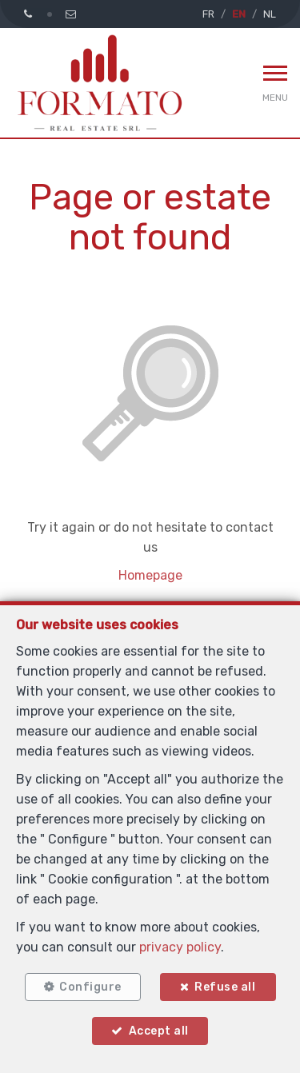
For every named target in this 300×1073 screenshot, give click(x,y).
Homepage (150, 575)
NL (269, 14)
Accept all (159, 1031)
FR (208, 14)
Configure (90, 987)
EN (239, 14)
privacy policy (180, 947)
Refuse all (224, 987)
